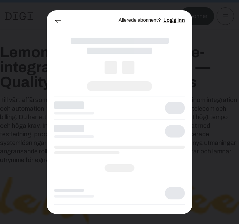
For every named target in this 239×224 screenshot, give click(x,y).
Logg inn (174, 20)
